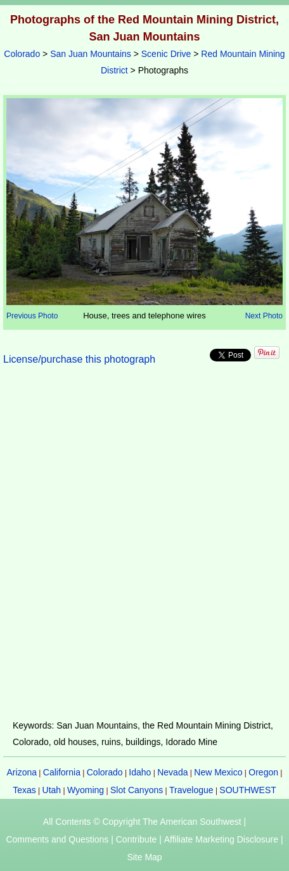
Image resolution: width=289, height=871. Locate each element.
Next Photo (264, 315)
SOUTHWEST (247, 790)
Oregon (263, 772)
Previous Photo (32, 315)
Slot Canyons (136, 790)
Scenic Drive (166, 54)
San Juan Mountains (90, 54)
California (61, 772)
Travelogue (191, 790)
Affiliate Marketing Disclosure (221, 839)
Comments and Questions (57, 839)
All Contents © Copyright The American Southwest (142, 822)
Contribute (136, 839)
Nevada (172, 772)
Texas (24, 790)
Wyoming (85, 790)
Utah (51, 790)
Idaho (140, 772)
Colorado (22, 54)
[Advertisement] (144, 550)
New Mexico (218, 772)
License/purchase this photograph (79, 359)
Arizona (22, 772)
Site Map (144, 857)
